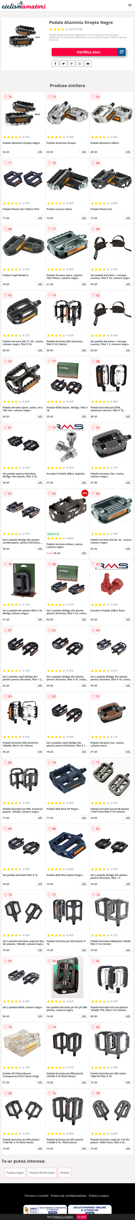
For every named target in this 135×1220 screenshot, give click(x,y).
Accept (81, 1217)
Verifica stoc (101, 52)
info (40, 151)
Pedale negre (15, 1173)
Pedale (64, 1173)
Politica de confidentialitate (68, 1196)
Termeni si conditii (36, 1196)
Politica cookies (99, 1196)
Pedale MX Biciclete (42, 1173)
